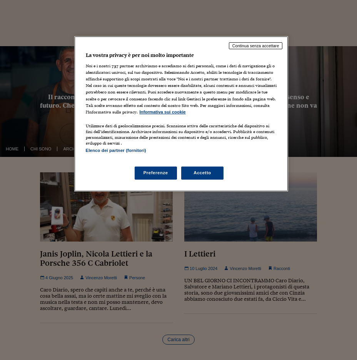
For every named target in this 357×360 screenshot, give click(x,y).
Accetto (202, 172)
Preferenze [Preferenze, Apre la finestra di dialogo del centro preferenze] (155, 172)
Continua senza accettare (255, 45)
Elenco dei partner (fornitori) (116, 150)
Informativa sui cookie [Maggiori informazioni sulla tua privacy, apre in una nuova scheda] (163, 112)
